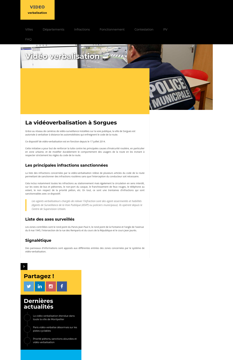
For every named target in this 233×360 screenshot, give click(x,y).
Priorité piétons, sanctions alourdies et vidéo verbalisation (186, 107)
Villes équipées (97, 327)
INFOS (89, 308)
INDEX (64, 308)
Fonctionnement (145, 9)
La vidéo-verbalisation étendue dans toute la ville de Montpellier (185, 84)
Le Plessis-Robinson (171, 265)
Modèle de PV (71, 327)
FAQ (61, 19)
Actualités (94, 313)
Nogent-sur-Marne (170, 242)
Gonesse (195, 272)
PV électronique (177, 313)
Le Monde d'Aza (109, 353)
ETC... (161, 280)
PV (198, 9)
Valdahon (164, 250)
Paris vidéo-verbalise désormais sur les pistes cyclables (186, 95)
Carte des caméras (179, 334)
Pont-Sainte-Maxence (172, 235)
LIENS (169, 308)
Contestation (176, 9)
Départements (86, 9)
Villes (62, 9)
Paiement (69, 317)
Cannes (194, 242)
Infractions (115, 9)
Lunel (199, 257)
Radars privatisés (178, 325)
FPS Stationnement (179, 330)
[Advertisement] (86, 71)
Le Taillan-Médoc (169, 227)
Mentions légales (131, 353)
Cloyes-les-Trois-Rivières (173, 257)
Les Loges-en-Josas (170, 272)
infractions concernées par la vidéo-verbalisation (64, 153)
